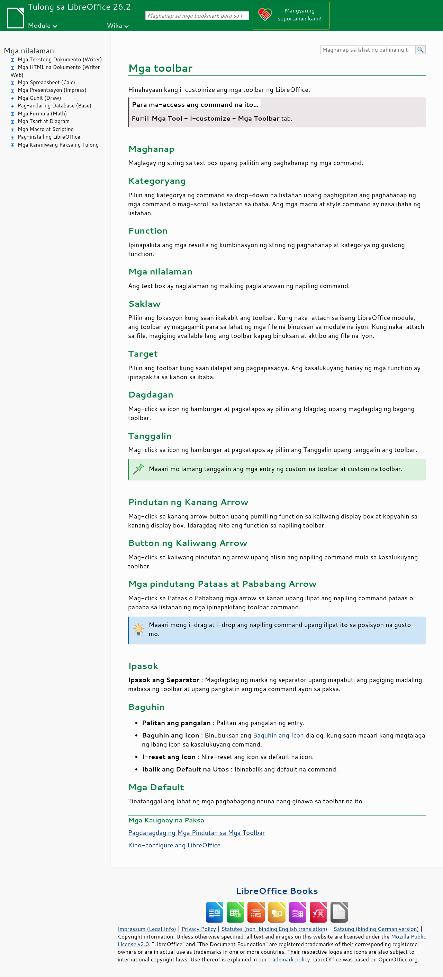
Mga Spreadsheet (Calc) (46, 82)
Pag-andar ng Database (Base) (54, 105)
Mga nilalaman (28, 50)
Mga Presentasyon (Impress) (52, 90)
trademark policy (289, 959)
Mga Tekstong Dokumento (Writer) (60, 59)
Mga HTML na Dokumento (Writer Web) (55, 71)
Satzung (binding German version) (376, 929)
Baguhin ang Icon (277, 735)
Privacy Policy (198, 929)
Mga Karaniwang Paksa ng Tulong (58, 144)
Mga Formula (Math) (42, 113)
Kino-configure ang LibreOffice (174, 844)
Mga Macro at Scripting (46, 129)
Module (39, 25)
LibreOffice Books (277, 890)
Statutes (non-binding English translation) (274, 929)
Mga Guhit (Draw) (39, 98)
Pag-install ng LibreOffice (49, 136)
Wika (114, 25)
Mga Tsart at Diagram (44, 121)
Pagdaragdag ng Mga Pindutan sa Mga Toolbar (196, 832)
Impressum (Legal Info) (147, 929)
